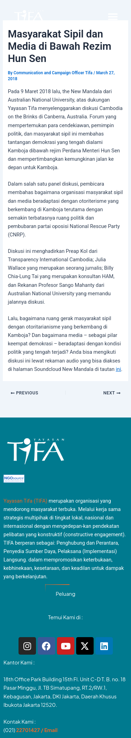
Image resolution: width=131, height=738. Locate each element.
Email (51, 730)
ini (118, 369)
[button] (113, 17)
